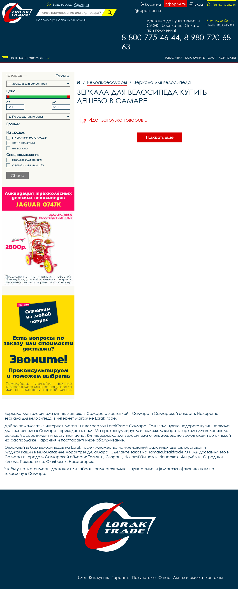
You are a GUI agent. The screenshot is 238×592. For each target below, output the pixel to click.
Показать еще (159, 137)
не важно (20, 148)
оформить (175, 4)
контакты (227, 57)
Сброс (17, 175)
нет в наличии (23, 142)
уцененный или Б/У (28, 165)
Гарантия (173, 57)
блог (212, 57)
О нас (164, 577)
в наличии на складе (29, 137)
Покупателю (144, 577)
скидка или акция (27, 159)
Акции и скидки (188, 577)
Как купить (195, 57)
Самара (81, 5)
